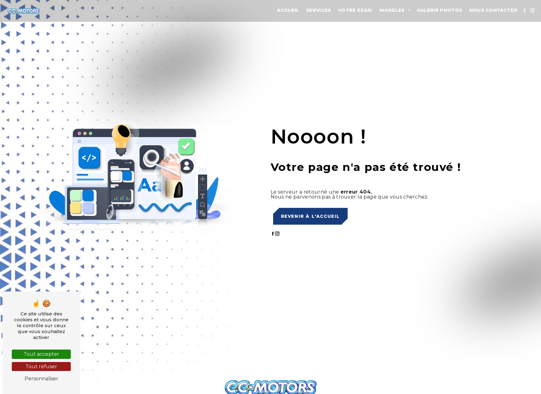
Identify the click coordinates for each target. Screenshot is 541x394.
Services (318, 10)
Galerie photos (439, 10)
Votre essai (355, 10)
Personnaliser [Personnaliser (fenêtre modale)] (41, 379)
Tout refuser (41, 366)
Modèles (392, 10)
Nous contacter (493, 10)
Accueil (288, 10)
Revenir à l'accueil (310, 216)
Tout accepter (41, 354)
